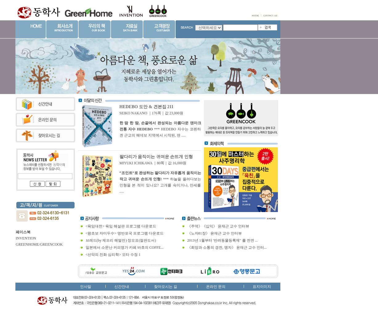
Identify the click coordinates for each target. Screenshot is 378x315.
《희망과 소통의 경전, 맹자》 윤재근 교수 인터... (227, 247)
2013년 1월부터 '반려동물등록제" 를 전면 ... (222, 240)
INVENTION (26, 238)
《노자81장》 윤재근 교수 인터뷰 (214, 233)
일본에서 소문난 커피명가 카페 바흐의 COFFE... (125, 247)
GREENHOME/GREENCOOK (39, 244)
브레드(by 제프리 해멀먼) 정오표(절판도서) (121, 240)
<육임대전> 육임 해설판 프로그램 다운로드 (121, 226)
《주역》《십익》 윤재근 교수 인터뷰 (218, 226)
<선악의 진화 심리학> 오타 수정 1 (113, 254)
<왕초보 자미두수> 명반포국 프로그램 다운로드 (125, 233)
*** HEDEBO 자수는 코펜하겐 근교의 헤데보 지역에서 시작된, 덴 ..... (160, 129)
